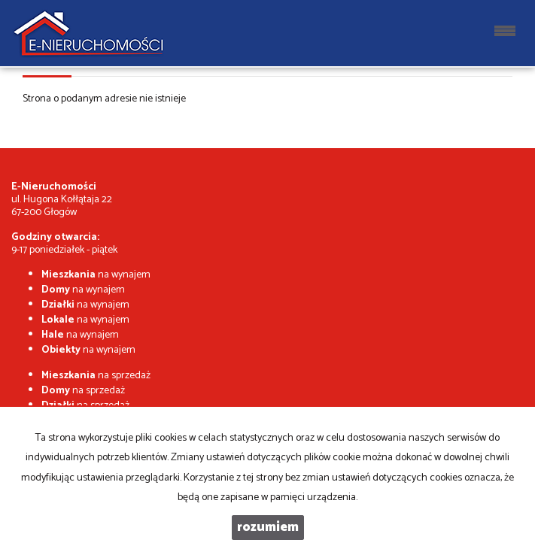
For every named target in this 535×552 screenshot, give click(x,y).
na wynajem (95, 275)
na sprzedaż (95, 375)
